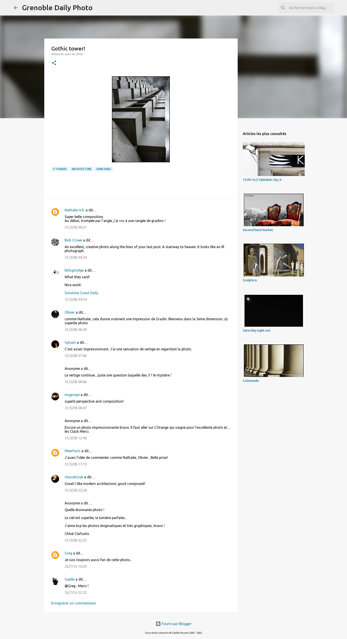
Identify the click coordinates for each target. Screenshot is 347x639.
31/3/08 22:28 (76, 490)
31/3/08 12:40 (76, 438)
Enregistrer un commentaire (73, 603)
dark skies (103, 169)
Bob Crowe (73, 240)
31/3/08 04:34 (76, 257)
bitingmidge (74, 270)
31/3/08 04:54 (76, 299)
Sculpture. (250, 280)
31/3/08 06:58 (76, 330)
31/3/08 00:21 (76, 227)
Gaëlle (70, 579)
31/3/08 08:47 (76, 408)
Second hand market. (258, 230)
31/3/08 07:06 (76, 356)
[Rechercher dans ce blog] (310, 7)
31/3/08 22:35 (76, 540)
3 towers (60, 169)
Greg (68, 553)
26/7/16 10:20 (76, 566)
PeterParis (73, 451)
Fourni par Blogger (173, 624)
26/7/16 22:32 (76, 593)
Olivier (70, 312)
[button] (54, 63)
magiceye (72, 395)
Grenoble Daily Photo (57, 8)
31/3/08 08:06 (76, 382)
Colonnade (251, 380)
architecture (81, 169)
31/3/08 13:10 (76, 464)
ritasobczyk (74, 477)
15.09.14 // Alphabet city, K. (262, 179)
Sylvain (70, 342)
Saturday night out (256, 330)
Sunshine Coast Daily (81, 293)
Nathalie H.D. (75, 210)
